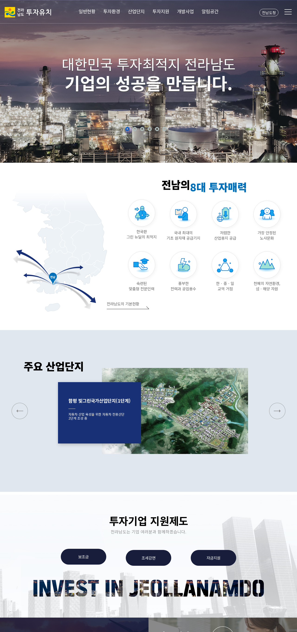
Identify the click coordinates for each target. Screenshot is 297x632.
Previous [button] (9, 80)
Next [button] (287, 80)
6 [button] (164, 129)
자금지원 (213, 558)
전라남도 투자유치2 (28, 12)
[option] (148, 81)
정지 (171, 129)
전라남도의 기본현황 (123, 304)
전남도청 (269, 12)
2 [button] (135, 129)
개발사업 (185, 11)
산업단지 (136, 11)
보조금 (83, 556)
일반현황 (87, 11)
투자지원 (160, 11)
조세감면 (148, 558)
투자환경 (111, 11)
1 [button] (127, 129)
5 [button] (157, 129)
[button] (277, 411)
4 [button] (150, 129)
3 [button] (142, 129)
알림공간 (210, 11)
